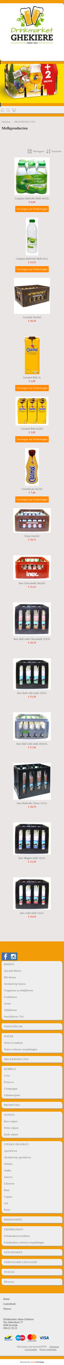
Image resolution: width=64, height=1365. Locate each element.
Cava (7, 1075)
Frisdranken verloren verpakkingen (24, 1242)
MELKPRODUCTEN (16, 1059)
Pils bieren (10, 977)
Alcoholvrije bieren (15, 984)
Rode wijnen (11, 1134)
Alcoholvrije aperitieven (17, 1157)
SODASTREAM (13, 1026)
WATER (8, 1036)
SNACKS (9, 1272)
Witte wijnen (11, 1128)
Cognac (8, 1196)
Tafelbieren (10, 1010)
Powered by (32, 1362)
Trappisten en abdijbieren (18, 990)
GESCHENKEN (13, 1252)
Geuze (7, 1003)
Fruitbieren (10, 997)
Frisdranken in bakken (17, 1236)
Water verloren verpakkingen (20, 1049)
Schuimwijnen (12, 1095)
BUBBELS (10, 1069)
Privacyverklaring (48, 1349)
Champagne (11, 1088)
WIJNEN (9, 1114)
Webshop (6, 121)
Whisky (8, 1164)
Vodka (7, 1170)
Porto (7, 1209)
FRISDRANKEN (13, 1229)
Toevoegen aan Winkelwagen (32, 209)
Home (6, 1299)
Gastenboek (9, 1303)
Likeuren (9, 1183)
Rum (7, 1190)
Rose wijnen (11, 1121)
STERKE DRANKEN (16, 1144)
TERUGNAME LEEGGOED (20, 1262)
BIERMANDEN (13, 1219)
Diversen (9, 1281)
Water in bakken (13, 1042)
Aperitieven (10, 1150)
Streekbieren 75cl (13, 1016)
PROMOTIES (12, 1105)
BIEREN (9, 964)
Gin (6, 1203)
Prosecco (9, 1082)
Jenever (8, 1177)
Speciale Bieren (12, 970)
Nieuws (7, 1308)
